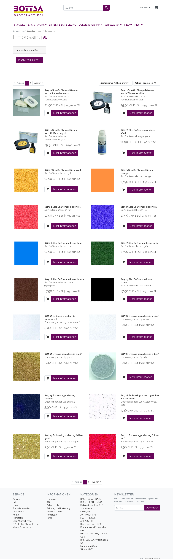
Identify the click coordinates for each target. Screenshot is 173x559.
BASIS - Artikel (37, 24)
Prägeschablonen (25, 50)
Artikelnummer (115, 83)
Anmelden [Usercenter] (145, 7)
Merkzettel (18, 518)
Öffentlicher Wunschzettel (26, 524)
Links (15, 505)
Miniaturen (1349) (88, 546)
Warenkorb (18, 511)
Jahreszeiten (113, 24)
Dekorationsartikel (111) (91, 505)
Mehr (138, 24)
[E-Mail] (129, 508)
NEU (128, 24)
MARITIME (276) (88, 518)
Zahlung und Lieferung (58, 508)
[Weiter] (38, 83)
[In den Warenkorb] (47, 113)
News (49, 518)
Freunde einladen (21, 508)
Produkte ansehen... (29, 59)
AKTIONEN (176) (88, 514)
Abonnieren (152, 507)
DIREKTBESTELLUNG (62, 24)
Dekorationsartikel (90, 24)
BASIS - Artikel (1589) (90, 499)
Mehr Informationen (64, 112)
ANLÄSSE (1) (86, 521)
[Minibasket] (156, 8)
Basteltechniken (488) (91, 524)
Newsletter (52, 514)
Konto (16, 514)
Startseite (19, 24)
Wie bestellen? (54, 511)
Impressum (52, 499)
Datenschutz (53, 505)
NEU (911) (85, 511)
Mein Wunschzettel (22, 521)
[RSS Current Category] (45, 37)
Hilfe (15, 502)
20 (146, 83)
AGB (49, 502)
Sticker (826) (86, 549)
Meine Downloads (22, 527)
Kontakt (16, 499)
